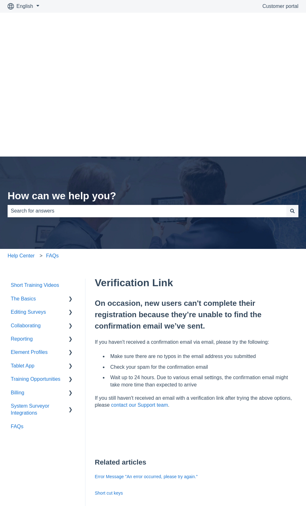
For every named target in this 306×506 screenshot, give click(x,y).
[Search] (292, 103)
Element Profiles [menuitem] (29, 244)
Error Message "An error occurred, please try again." (146, 368)
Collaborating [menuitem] (26, 217)
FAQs (52, 147)
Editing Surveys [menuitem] (28, 204)
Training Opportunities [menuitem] (35, 271)
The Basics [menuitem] (23, 190)
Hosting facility (109, 433)
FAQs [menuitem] (17, 318)
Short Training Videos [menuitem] (35, 177)
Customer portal (280, 6)
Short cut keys (109, 384)
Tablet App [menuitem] (22, 257)
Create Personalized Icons (121, 401)
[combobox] (147, 103)
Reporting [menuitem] (22, 230)
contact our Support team (139, 296)
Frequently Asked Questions (122, 417)
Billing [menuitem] (17, 284)
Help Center (21, 147)
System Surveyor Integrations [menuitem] (30, 301)
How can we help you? (62, 87)
